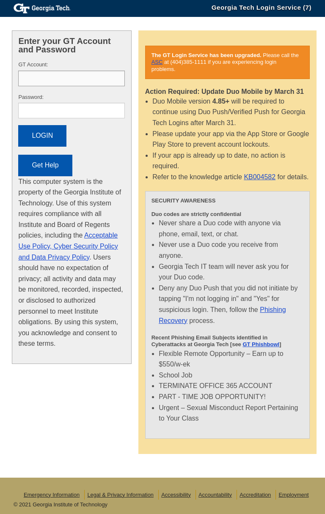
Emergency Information (52, 495)
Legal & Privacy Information (120, 495)
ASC (157, 62)
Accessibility (176, 495)
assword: (31, 97)
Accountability (215, 495)
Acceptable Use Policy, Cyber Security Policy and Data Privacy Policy (68, 246)
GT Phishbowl (260, 344)
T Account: (33, 64)
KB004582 (259, 176)
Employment (293, 495)
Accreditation (255, 495)
